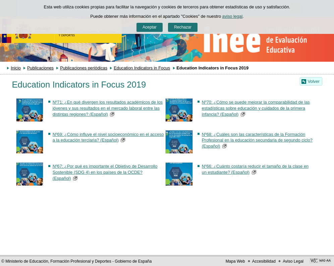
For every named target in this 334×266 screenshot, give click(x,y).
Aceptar (150, 27)
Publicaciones (40, 67)
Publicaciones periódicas (83, 67)
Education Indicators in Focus (142, 67)
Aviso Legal (293, 261)
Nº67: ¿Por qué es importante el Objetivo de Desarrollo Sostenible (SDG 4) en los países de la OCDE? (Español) (105, 172)
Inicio (16, 67)
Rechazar (182, 27)
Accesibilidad (264, 261)
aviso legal (232, 16)
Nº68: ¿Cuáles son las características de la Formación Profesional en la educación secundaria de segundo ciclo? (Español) (257, 140)
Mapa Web (235, 261)
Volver (314, 81)
